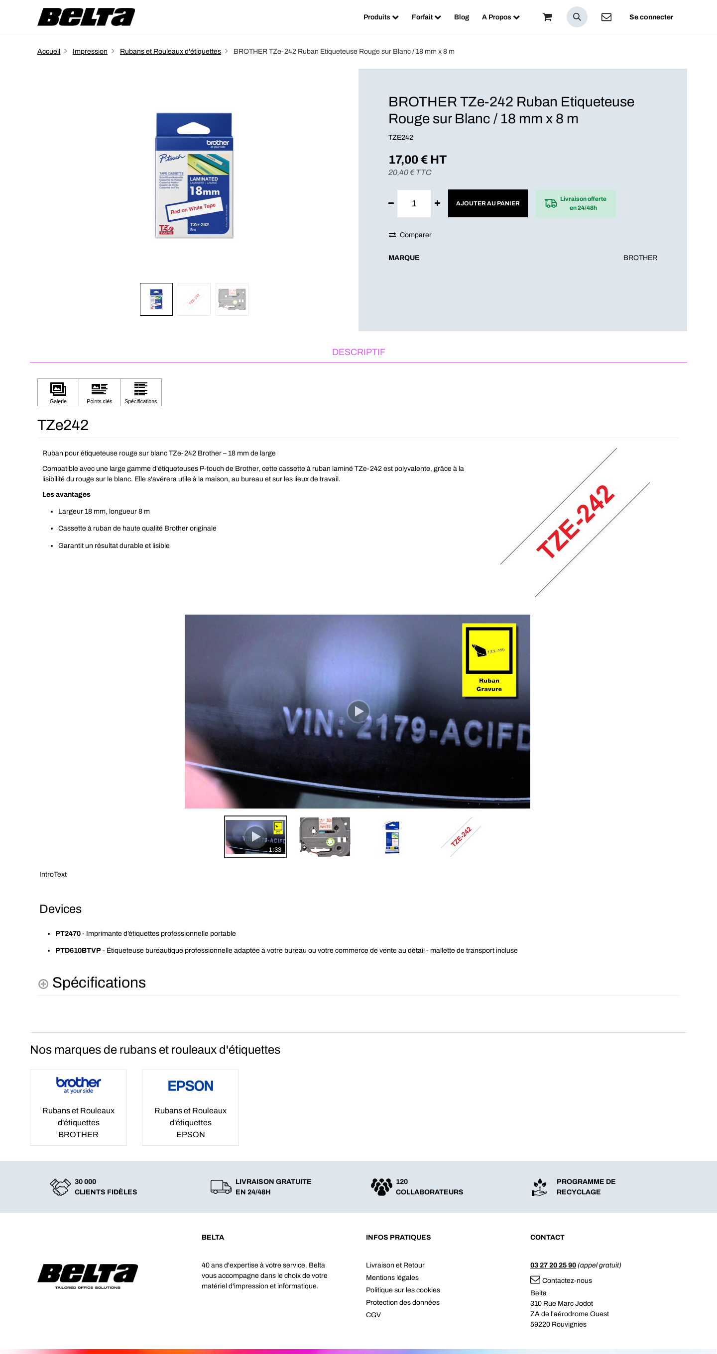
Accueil (48, 51)
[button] (577, 16)
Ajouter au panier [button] (488, 203)
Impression (90, 51)
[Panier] (547, 16)
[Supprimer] (391, 203)
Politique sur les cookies (403, 1290)
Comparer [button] (410, 235)
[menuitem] (381, 17)
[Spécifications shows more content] (91, 983)
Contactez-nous (561, 1280)
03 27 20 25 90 (553, 1265)
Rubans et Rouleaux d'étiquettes (170, 51)
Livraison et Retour (395, 1265)
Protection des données (403, 1302)
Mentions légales (392, 1277)
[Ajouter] (437, 203)
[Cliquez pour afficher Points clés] (99, 392)
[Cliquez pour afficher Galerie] (58, 392)
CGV (373, 1315)
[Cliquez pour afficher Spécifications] (141, 392)
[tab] (358, 352)
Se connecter (651, 17)
